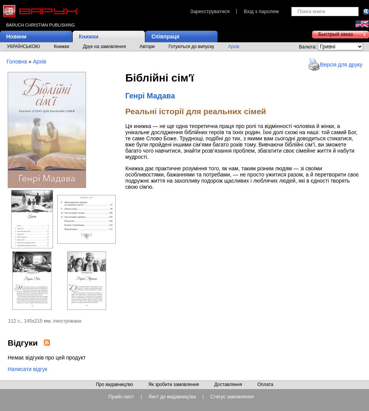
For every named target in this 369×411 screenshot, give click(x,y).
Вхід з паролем (261, 11)
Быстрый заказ (335, 34)
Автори (147, 46)
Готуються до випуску (191, 46)
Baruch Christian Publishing (40, 25)
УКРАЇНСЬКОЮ (23, 46)
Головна (17, 61)
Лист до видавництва (172, 397)
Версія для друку (341, 65)
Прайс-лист (121, 397)
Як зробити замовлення (173, 385)
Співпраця (165, 36)
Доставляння (228, 385)
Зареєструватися (210, 11)
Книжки (88, 36)
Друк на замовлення (104, 46)
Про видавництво (114, 385)
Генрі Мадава (150, 96)
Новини (16, 36)
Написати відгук (27, 369)
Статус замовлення (232, 397)
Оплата (265, 385)
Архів (233, 46)
